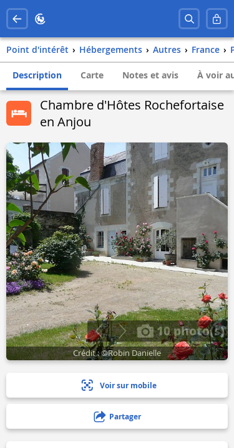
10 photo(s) (181, 330)
